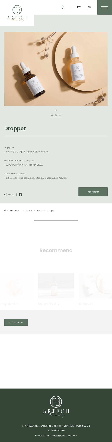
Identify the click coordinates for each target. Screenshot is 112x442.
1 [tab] (56, 109)
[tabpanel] (56, 69)
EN (89, 7)
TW (79, 7)
